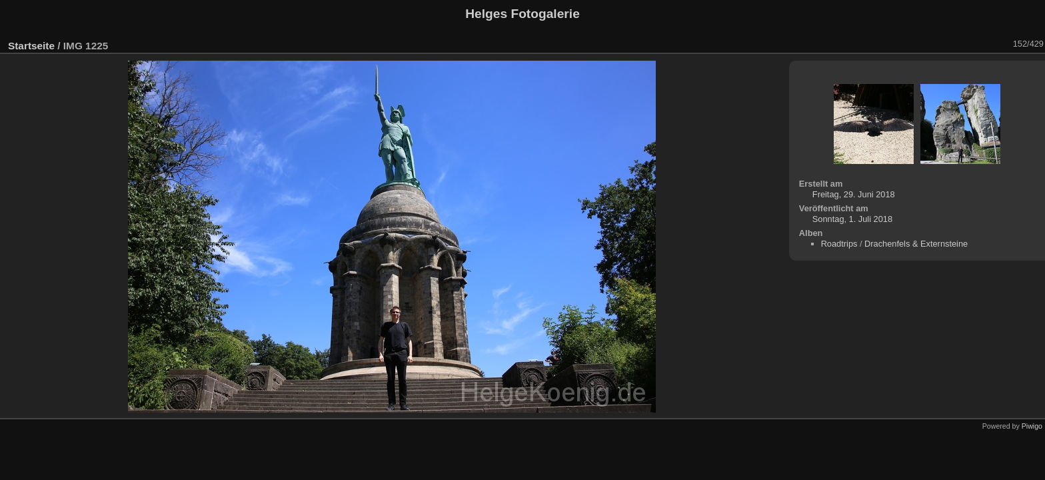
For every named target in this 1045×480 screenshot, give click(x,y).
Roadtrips (839, 244)
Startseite (31, 45)
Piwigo (1032, 426)
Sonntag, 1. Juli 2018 (852, 219)
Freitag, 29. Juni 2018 (853, 194)
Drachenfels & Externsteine (916, 244)
